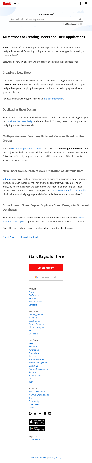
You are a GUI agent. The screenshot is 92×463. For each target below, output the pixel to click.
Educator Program (37, 327)
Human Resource (36, 359)
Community (34, 401)
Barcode (32, 356)
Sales (31, 343)
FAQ (30, 330)
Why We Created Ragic (39, 394)
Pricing (32, 292)
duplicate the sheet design (20, 121)
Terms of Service (38, 457)
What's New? (34, 404)
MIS (30, 378)
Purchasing (34, 349)
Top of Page (8, 237)
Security (32, 298)
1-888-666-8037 (36, 439)
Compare (33, 304)
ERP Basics (33, 333)
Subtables (8, 178)
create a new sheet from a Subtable (68, 190)
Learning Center (36, 314)
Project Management (38, 362)
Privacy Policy (54, 457)
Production (34, 353)
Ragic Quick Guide (37, 391)
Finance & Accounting (38, 369)
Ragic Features (35, 301)
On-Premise (34, 295)
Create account (46, 267)
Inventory (33, 346)
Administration (35, 375)
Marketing (33, 365)
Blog (31, 398)
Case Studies (34, 321)
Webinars (33, 317)
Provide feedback (29, 237)
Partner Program (36, 324)
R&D (31, 381)
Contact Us (33, 407)
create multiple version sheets (26, 148)
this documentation (53, 98)
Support (32, 372)
